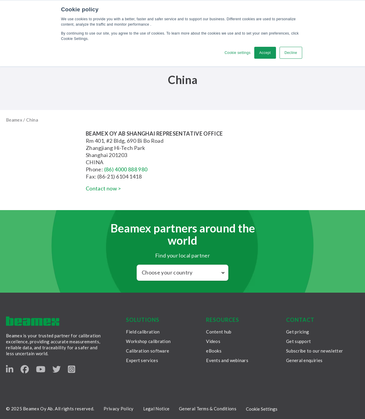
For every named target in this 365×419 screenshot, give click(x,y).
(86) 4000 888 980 (126, 169)
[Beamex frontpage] (32, 321)
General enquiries (304, 360)
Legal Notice (156, 408)
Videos (213, 341)
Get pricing (297, 331)
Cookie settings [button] (237, 53)
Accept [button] (265, 53)
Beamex (14, 119)
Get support (298, 341)
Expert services (142, 360)
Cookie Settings (261, 409)
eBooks (214, 350)
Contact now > (103, 188)
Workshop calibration (148, 341)
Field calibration (143, 331)
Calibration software (147, 350)
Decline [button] (290, 53)
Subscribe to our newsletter (314, 350)
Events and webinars (227, 360)
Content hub (218, 331)
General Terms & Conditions (207, 408)
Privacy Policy (118, 408)
